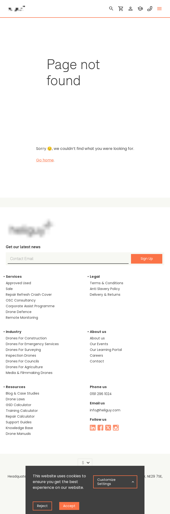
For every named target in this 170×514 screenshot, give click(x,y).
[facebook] (100, 428)
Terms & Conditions (106, 283)
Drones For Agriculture (24, 367)
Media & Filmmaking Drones (29, 372)
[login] (130, 8)
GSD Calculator (18, 404)
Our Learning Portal (106, 349)
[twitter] (108, 428)
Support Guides (19, 422)
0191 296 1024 (101, 394)
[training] (140, 8)
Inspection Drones (21, 355)
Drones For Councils (22, 361)
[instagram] (116, 428)
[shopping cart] (121, 8)
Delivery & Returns (105, 294)
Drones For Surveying (23, 349)
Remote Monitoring (22, 317)
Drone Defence (19, 311)
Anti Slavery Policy (105, 288)
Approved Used (18, 283)
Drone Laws (15, 399)
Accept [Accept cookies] (69, 505)
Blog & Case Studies (22, 393)
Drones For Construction (26, 338)
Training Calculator (22, 410)
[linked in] (93, 428)
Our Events (99, 344)
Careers (96, 355)
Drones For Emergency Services (32, 344)
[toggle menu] (159, 8)
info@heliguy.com (105, 410)
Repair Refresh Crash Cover (29, 294)
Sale (9, 288)
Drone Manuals (18, 433)
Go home (45, 160)
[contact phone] (150, 8)
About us (97, 338)
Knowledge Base (19, 427)
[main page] (15, 7)
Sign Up (147, 258)
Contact (97, 361)
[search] (111, 8)
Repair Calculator (20, 416)
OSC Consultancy (21, 300)
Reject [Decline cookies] (42, 505)
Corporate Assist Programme (30, 306)
